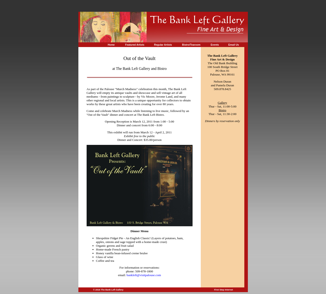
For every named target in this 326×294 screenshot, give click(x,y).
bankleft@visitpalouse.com (144, 275)
